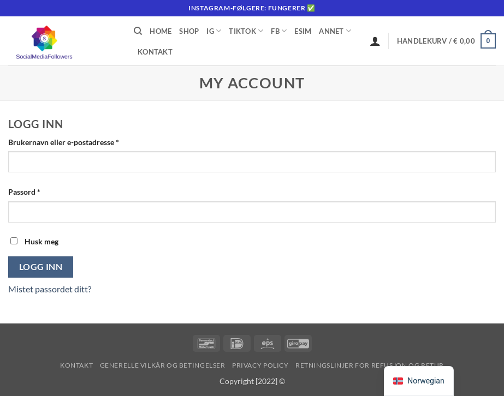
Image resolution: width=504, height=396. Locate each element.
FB (279, 31)
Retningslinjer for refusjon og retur (369, 365)
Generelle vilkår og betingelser (163, 365)
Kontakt (155, 51)
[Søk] (138, 31)
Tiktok (246, 31)
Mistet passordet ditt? (49, 289)
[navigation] (418, 381)
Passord (38, 190)
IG (213, 31)
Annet (335, 31)
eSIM (302, 31)
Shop (189, 31)
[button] (446, 41)
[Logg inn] (375, 41)
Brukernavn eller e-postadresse (77, 141)
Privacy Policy (260, 365)
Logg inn (41, 267)
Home (160, 31)
